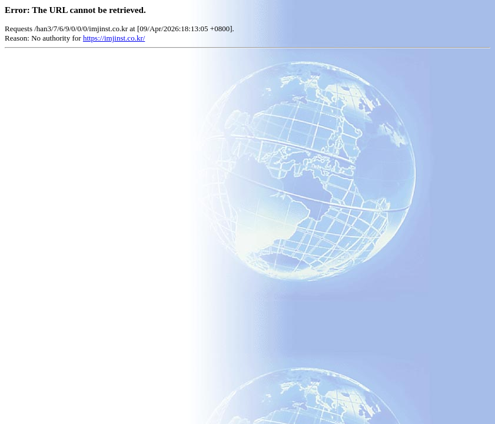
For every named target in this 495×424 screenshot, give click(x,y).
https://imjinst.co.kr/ (114, 38)
